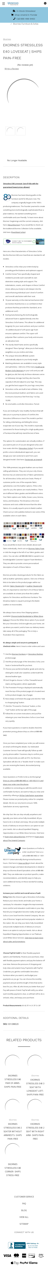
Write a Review (12, 68)
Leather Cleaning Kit (34, 586)
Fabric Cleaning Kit (17, 586)
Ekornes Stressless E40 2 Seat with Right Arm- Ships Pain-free (35, 1131)
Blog (24, 1210)
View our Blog (23, 863)
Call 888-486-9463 (24, 19)
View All (24, 1217)
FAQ (24, 1203)
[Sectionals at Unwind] (33, 459)
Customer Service (24, 1196)
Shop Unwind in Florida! (24, 15)
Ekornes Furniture (19, 654)
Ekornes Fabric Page (36, 548)
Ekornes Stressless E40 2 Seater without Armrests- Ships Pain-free (13, 1131)
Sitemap (24, 1223)
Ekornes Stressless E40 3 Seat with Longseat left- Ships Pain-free (35, 1087)
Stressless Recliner (35, 654)
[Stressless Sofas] (26, 448)
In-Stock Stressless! (24, 11)
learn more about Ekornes (15, 837)
